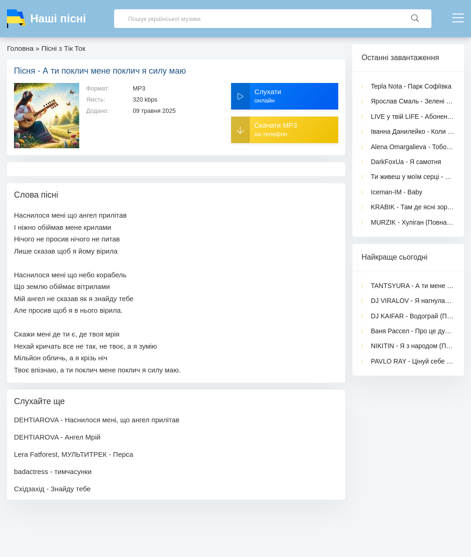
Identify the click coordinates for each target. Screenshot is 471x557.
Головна (20, 48)
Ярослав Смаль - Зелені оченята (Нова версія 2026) (413, 101)
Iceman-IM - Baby (396, 192)
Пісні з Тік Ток (63, 48)
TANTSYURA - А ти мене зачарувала (413, 285)
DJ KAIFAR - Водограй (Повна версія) (413, 316)
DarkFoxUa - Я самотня (406, 161)
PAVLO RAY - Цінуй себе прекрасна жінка (413, 361)
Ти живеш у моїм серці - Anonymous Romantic (413, 176)
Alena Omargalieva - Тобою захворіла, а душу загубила (413, 147)
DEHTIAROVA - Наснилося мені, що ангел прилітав (96, 420)
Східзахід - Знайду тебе (52, 489)
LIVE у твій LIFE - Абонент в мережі (413, 116)
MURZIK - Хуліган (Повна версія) (413, 222)
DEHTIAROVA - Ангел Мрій (57, 437)
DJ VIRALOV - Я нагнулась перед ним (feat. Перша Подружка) (413, 300)
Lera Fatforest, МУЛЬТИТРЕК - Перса (73, 454)
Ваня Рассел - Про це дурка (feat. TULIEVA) (413, 331)
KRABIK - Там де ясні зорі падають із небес (413, 207)
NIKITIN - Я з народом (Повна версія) (413, 346)
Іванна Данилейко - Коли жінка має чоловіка (413, 131)
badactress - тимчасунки (53, 471)
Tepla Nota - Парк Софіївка (411, 86)
